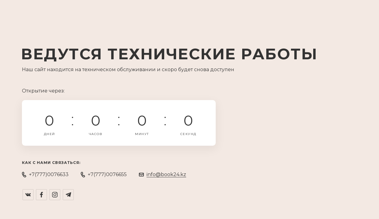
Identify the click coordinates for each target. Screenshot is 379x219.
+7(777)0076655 (107, 174)
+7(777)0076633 (49, 174)
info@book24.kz (166, 174)
